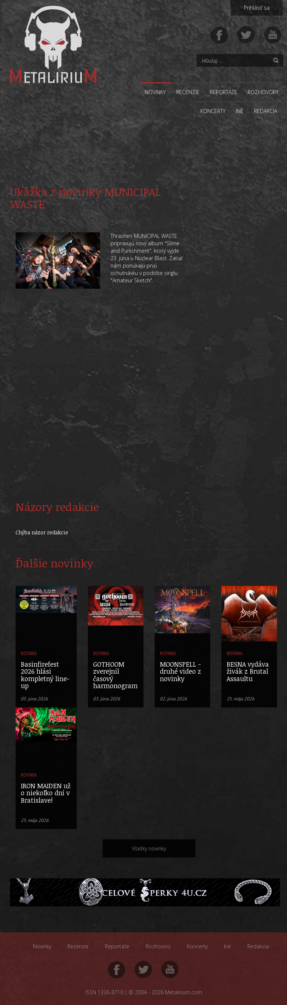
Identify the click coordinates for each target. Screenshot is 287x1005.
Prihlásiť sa (257, 7)
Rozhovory (263, 92)
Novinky (155, 92)
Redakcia (265, 111)
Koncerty (212, 111)
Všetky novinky (149, 848)
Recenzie (187, 92)
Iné (240, 111)
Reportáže (223, 92)
